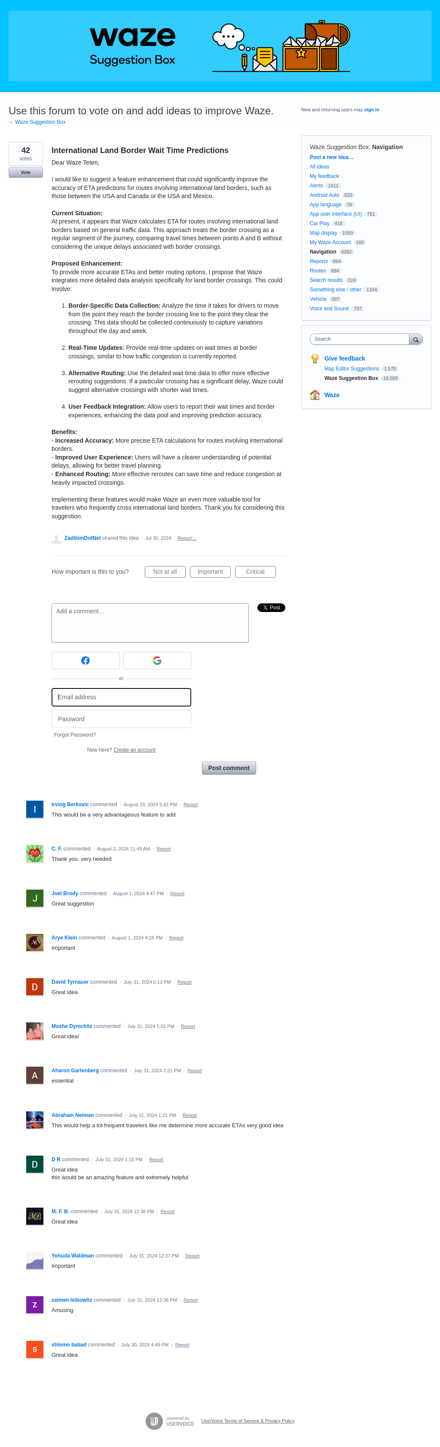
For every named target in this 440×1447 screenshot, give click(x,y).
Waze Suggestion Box (339, 147)
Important (214, 573)
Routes (318, 271)
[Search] (416, 338)
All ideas (319, 167)
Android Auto (324, 195)
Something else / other (335, 290)
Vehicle (318, 299)
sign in (371, 109)
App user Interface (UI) (336, 214)
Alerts (316, 186)
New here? (121, 750)
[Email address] (121, 697)
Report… (187, 538)
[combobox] (361, 339)
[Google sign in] (157, 660)
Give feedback (344, 358)
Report (190, 804)
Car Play (320, 223)
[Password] (121, 719)
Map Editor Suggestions (352, 369)
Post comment (229, 768)
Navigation (387, 147)
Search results (326, 280)
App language (326, 205)
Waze (331, 395)
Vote (26, 172)
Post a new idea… (332, 157)
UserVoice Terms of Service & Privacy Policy (248, 1420)
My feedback (324, 176)
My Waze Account (330, 242)
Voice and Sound (329, 309)
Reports (319, 261)
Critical (261, 573)
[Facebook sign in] (86, 660)
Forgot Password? (75, 735)
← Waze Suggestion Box (37, 122)
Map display (323, 233)
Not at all (169, 573)
